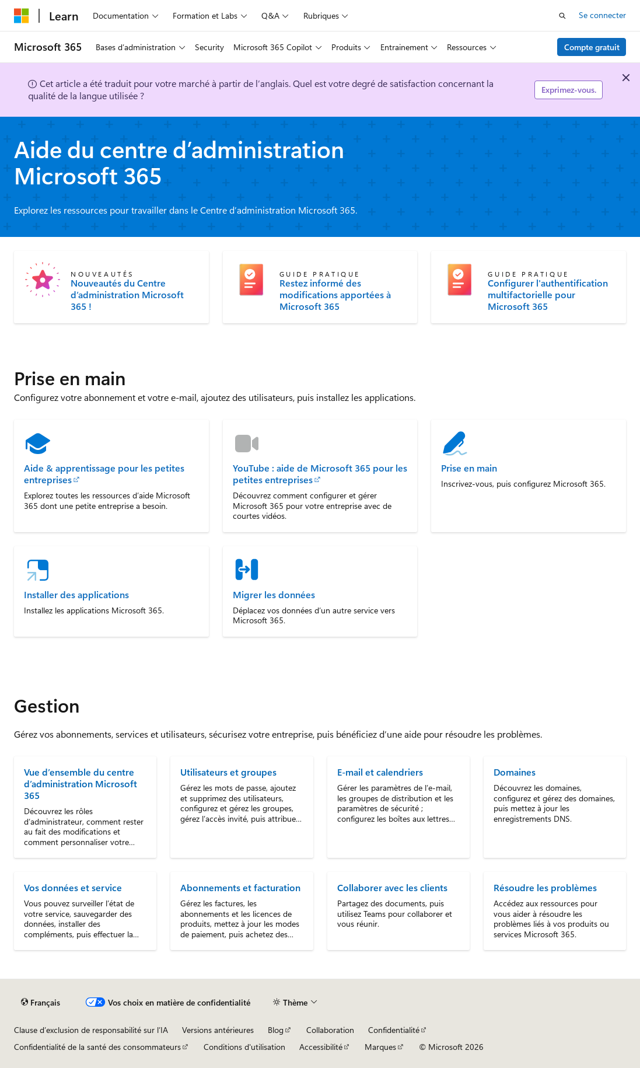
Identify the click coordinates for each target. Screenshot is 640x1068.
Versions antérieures (218, 1029)
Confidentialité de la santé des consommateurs (97, 1046)
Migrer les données (274, 595)
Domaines (515, 772)
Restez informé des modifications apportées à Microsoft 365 (335, 294)
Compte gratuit (592, 47)
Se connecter (602, 14)
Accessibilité (320, 1046)
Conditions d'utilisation (244, 1046)
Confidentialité (393, 1029)
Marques (380, 1046)
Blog (276, 1029)
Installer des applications (76, 595)
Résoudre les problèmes (545, 887)
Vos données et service (73, 887)
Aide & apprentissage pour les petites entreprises (104, 474)
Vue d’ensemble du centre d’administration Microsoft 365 (80, 783)
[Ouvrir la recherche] (562, 15)
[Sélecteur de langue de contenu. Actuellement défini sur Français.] (40, 1002)
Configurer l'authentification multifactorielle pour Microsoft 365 (548, 294)
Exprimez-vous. (568, 89)
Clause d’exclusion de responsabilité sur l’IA (91, 1029)
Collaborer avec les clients (392, 887)
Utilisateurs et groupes (228, 772)
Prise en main (469, 468)
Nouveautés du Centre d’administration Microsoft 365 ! (127, 294)
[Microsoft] (21, 15)
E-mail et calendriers (380, 772)
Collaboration (330, 1029)
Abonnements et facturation (240, 887)
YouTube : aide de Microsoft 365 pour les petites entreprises (320, 474)
